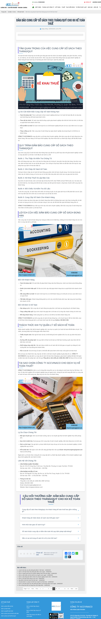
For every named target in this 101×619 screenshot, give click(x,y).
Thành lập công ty (48, 7)
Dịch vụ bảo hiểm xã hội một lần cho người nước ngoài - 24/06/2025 (36, 575)
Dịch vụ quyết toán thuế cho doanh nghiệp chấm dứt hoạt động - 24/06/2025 (38, 574)
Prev (37, 589)
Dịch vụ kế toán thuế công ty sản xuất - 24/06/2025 (31, 579)
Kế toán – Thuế (60, 7)
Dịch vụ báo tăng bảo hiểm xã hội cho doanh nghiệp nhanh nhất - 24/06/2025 (38, 577)
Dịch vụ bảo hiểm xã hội (7, 607)
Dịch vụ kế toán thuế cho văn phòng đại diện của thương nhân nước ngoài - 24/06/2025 (41, 584)
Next (72, 589)
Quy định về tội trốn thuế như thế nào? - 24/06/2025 (32, 580)
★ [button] (21, 553)
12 (68, 589)
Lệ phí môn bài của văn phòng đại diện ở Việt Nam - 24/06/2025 (35, 570)
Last (76, 589)
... (45, 589)
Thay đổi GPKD (70, 7)
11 (65, 589)
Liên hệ (96, 7)
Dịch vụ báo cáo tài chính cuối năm (10, 614)
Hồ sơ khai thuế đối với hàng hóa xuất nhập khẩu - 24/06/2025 (34, 586)
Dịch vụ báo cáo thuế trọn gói (8, 616)
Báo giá (90, 7)
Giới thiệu (38, 7)
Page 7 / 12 (27, 589)
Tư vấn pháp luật (81, 7)
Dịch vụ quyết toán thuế (7, 611)
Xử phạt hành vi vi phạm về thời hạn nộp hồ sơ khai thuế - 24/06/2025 (36, 582)
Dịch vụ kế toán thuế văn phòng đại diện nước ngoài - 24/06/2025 (35, 572)
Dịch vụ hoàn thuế (5, 609)
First (33, 589)
